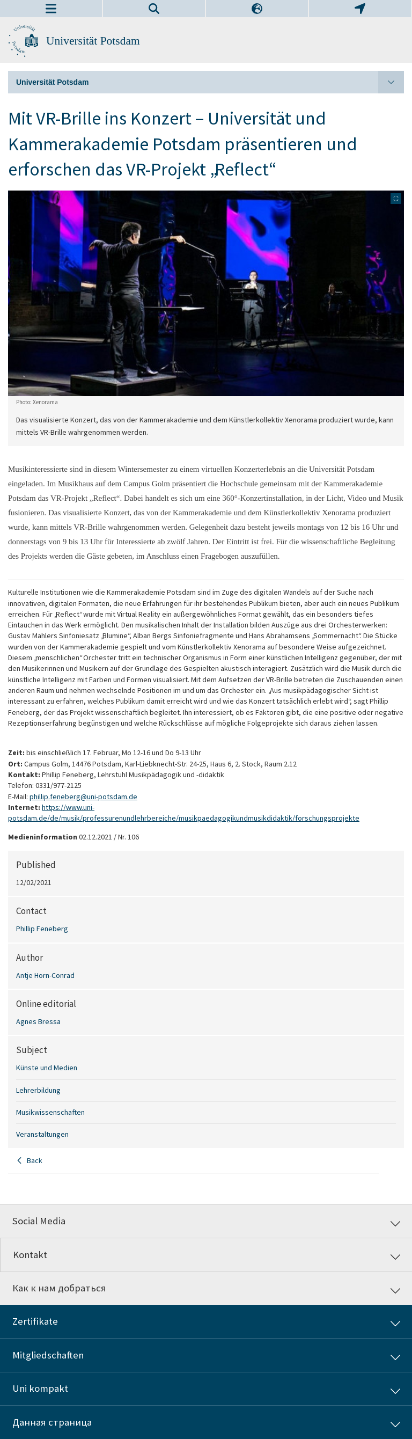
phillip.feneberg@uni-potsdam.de (83, 796)
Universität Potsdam (93, 40)
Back (34, 1160)
